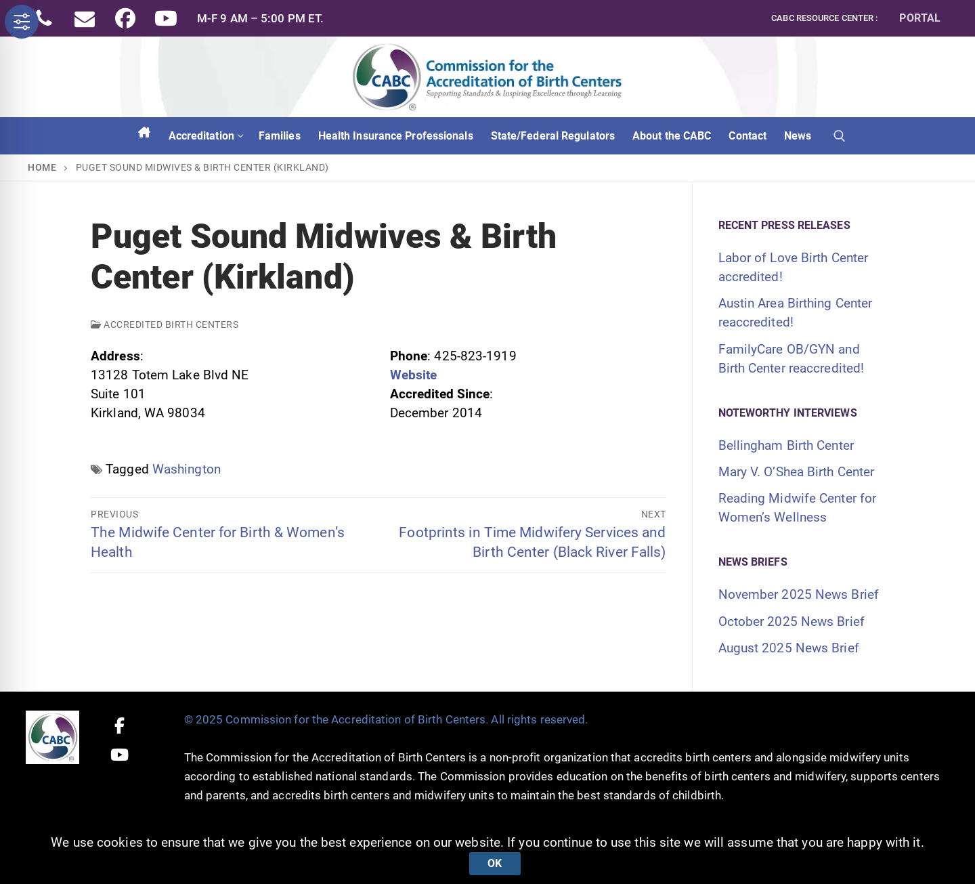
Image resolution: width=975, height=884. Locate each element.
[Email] (84, 18)
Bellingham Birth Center (786, 445)
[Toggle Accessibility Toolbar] (21, 21)
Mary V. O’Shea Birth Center (796, 472)
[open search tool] (839, 136)
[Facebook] (125, 18)
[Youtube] (166, 18)
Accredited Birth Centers (164, 324)
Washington (186, 469)
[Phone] (44, 18)
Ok (495, 863)
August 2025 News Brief (788, 648)
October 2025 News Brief (791, 621)
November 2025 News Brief (798, 594)
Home (42, 167)
